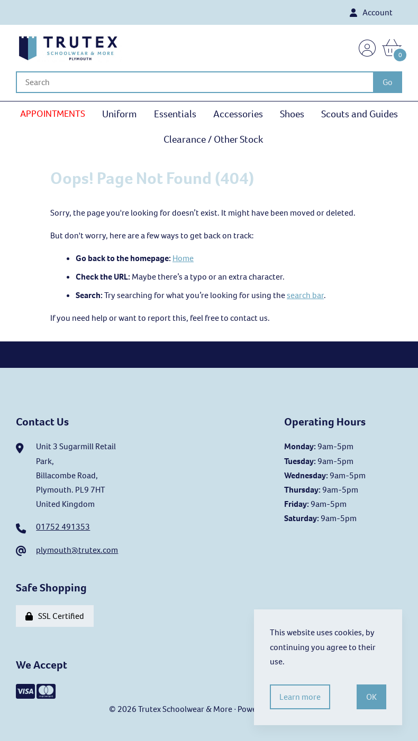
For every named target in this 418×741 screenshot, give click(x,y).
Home (183, 258)
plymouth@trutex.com (77, 549)
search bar (305, 295)
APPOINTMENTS (52, 113)
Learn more (300, 696)
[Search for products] (194, 82)
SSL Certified (54, 616)
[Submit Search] (387, 82)
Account (371, 12)
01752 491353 (63, 526)
